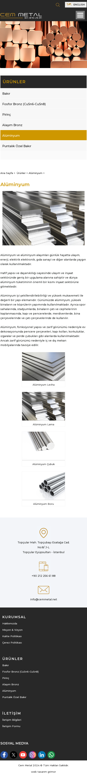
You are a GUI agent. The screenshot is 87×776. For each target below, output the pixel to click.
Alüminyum (11, 135)
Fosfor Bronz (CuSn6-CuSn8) (24, 104)
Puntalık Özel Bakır (16, 146)
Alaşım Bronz (12, 125)
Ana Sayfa (7, 173)
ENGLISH (75, 4)
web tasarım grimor (43, 771)
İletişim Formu (11, 726)
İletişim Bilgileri (11, 719)
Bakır (6, 93)
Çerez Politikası (12, 642)
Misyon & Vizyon (12, 629)
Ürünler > (23, 173)
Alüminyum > (37, 173)
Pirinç (6, 114)
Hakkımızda (9, 623)
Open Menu (80, 15)
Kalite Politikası (12, 636)
